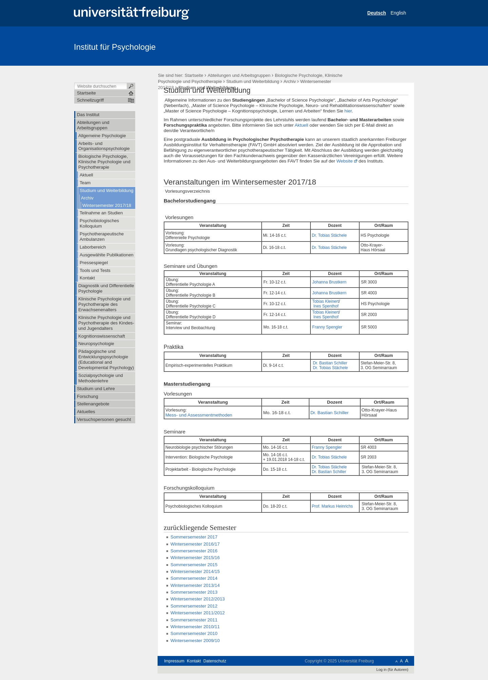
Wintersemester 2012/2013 (197, 598)
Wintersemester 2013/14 (195, 585)
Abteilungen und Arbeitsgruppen (239, 75)
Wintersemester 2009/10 (195, 640)
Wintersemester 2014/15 (195, 571)
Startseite (194, 75)
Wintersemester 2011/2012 (197, 612)
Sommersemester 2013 (194, 592)
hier (348, 110)
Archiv (290, 81)
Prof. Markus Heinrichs (332, 506)
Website (345, 161)
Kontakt (194, 661)
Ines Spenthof (326, 306)
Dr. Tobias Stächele (329, 235)
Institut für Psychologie (115, 46)
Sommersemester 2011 (194, 619)
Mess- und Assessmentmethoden (198, 415)
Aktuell (301, 125)
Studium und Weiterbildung (252, 81)
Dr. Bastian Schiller (329, 363)
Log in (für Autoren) (392, 669)
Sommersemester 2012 (194, 606)
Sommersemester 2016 (194, 550)
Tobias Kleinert (325, 301)
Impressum (174, 661)
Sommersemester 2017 (194, 536)
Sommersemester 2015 (194, 564)
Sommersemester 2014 (194, 578)
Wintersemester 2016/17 (195, 544)
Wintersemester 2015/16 (195, 557)
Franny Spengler (327, 327)
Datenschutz (214, 661)
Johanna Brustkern (329, 282)
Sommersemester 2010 (194, 633)
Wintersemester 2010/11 (195, 626)
